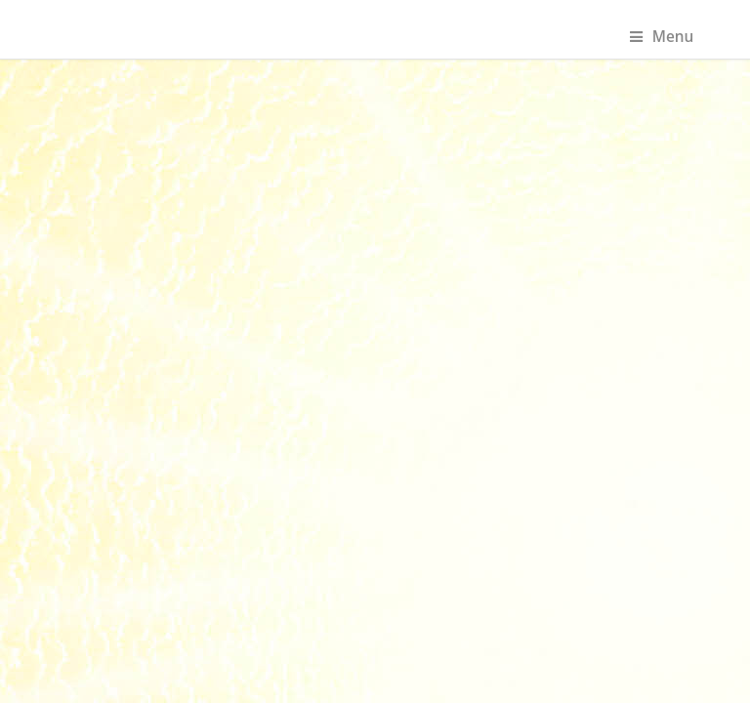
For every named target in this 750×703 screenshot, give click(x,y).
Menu (662, 36)
